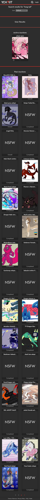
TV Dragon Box (30, 326)
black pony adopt (10, 103)
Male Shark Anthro (10, 159)
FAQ (27, 498)
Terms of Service (12, 498)
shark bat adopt (30, 354)
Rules (30, 498)
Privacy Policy (21, 498)
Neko (30, 75)
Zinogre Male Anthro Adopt (13, 215)
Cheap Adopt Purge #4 (31, 382)
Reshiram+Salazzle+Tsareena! (13, 354)
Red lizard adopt (9, 466)
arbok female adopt (30, 410)
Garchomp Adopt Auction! (12, 270)
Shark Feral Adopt (10, 187)
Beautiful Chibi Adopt (11, 75)
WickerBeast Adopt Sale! (12, 242)
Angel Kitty (10, 131)
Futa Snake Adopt (30, 466)
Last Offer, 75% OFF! (11, 438)
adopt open (20, 36)
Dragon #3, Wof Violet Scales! (14, 298)
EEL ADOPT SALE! (10, 410)
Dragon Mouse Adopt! (31, 298)
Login (37, 2)
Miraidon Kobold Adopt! (12, 326)
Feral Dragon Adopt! (10, 382)
